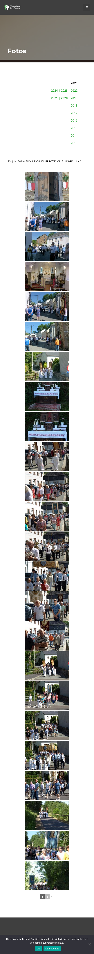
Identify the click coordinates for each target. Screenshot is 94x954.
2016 (74, 120)
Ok (38, 948)
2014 (74, 135)
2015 (74, 128)
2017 (74, 113)
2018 (74, 106)
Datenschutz (52, 948)
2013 (74, 143)
